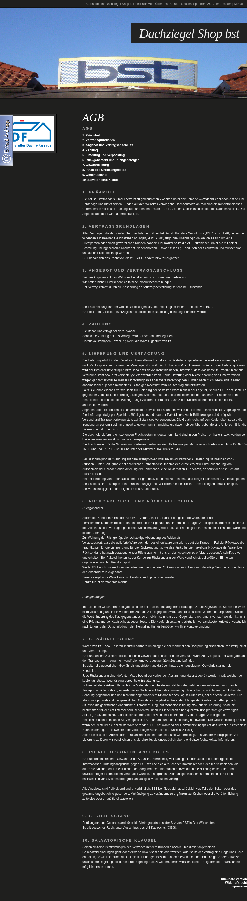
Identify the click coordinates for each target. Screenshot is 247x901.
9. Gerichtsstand (94, 175)
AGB (210, 4)
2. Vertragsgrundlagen (98, 140)
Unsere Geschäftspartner (187, 4)
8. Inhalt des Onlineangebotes (104, 170)
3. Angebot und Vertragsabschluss (107, 145)
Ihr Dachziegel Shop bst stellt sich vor (127, 4)
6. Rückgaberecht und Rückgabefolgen (110, 160)
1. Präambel (91, 135)
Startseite (92, 4)
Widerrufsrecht (236, 883)
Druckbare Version (233, 879)
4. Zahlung (90, 150)
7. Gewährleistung (95, 165)
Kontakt (239, 4)
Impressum (223, 4)
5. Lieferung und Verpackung (103, 155)
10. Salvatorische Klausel (100, 180)
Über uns (161, 4)
